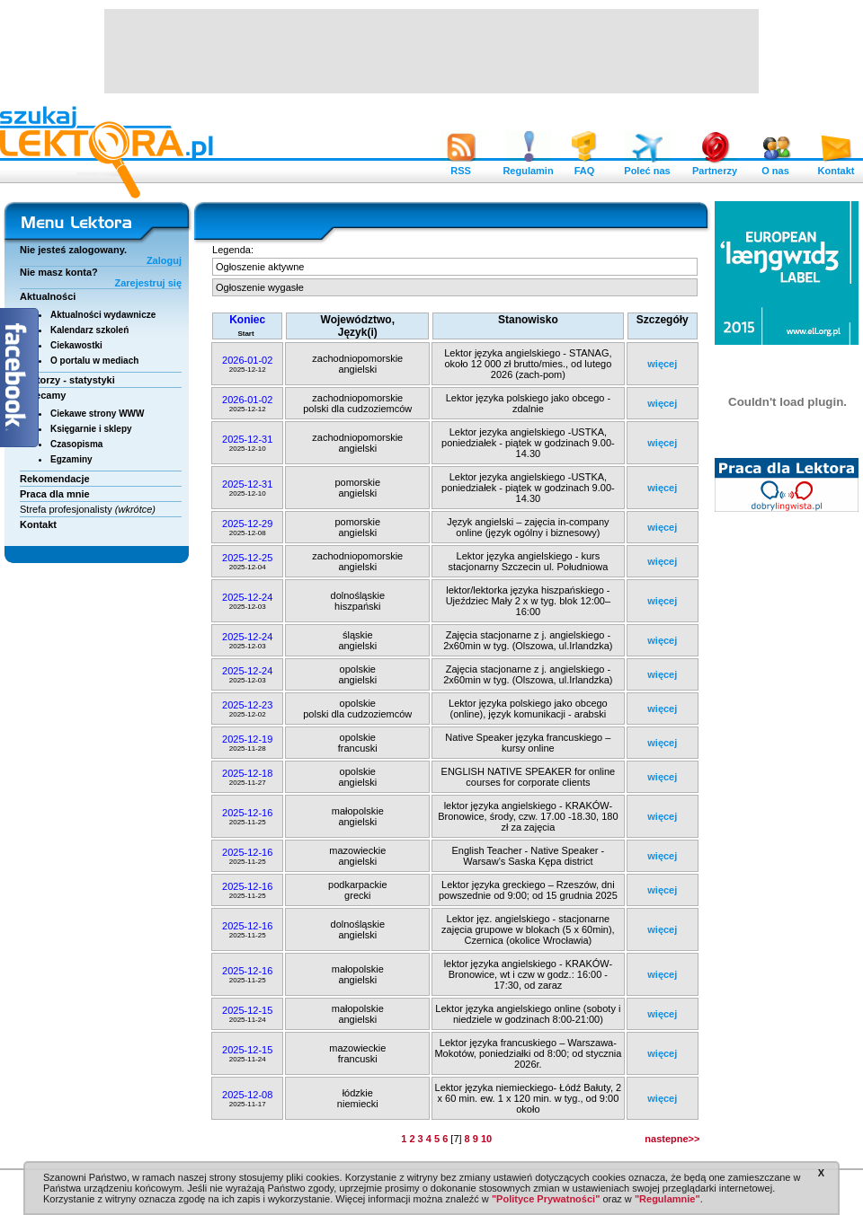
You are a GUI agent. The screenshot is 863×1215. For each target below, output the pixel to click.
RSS (461, 166)
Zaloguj (164, 260)
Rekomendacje (55, 478)
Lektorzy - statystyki (67, 379)
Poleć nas (647, 166)
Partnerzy (714, 166)
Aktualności (48, 296)
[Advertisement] (431, 49)
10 (486, 1138)
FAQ (584, 166)
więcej (662, 363)
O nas (775, 166)
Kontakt (836, 166)
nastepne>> (672, 1138)
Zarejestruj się (148, 282)
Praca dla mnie (55, 494)
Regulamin (528, 166)
